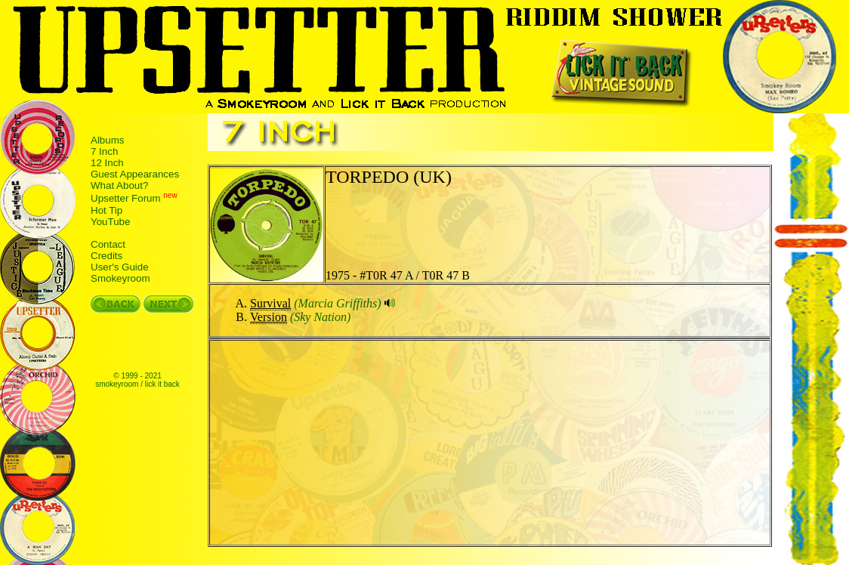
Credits (106, 255)
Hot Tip (106, 210)
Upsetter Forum (126, 199)
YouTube (110, 221)
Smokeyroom (120, 278)
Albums (107, 140)
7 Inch (104, 151)
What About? (119, 185)
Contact (108, 244)
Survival (270, 303)
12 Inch (107, 162)
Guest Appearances (135, 174)
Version (268, 316)
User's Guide (120, 267)
